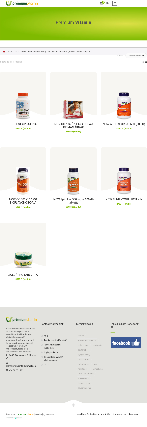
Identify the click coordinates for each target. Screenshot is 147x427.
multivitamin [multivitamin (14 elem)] (83, 359)
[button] (136, 55)
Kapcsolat (134, 414)
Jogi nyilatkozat (51, 352)
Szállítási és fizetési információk (93, 414)
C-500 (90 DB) (124, 124)
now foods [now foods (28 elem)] (83, 369)
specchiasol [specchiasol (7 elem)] (83, 378)
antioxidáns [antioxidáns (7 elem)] (83, 345)
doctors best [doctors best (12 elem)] (83, 350)
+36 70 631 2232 (17, 370)
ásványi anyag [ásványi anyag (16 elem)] (84, 388)
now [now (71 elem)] (95, 364)
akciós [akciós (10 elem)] (81, 336)
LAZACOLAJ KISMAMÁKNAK (73, 125)
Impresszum (119, 414)
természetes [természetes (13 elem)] (84, 383)
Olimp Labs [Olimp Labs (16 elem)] (98, 369)
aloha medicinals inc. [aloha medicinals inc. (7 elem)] (87, 340)
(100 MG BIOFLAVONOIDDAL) (23, 201)
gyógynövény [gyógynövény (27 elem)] (84, 355)
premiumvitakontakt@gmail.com (21, 366)
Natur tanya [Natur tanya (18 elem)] (83, 364)
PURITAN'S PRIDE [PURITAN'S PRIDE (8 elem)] (86, 374)
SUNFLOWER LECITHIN (123, 199)
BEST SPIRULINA (23, 124)
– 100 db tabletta (73, 201)
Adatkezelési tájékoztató (55, 340)
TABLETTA (23, 274)
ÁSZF (46, 336)
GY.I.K (46, 364)
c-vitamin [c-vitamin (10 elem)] (97, 345)
